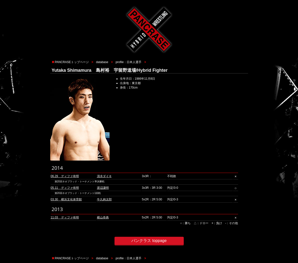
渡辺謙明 (103, 188)
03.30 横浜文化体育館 (66, 199)
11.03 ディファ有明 (65, 217)
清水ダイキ (104, 176)
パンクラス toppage (148, 241)
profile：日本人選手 (128, 62)
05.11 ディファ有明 (65, 188)
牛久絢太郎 (104, 199)
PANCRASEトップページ (72, 62)
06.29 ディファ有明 (65, 176)
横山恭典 (103, 217)
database (102, 62)
